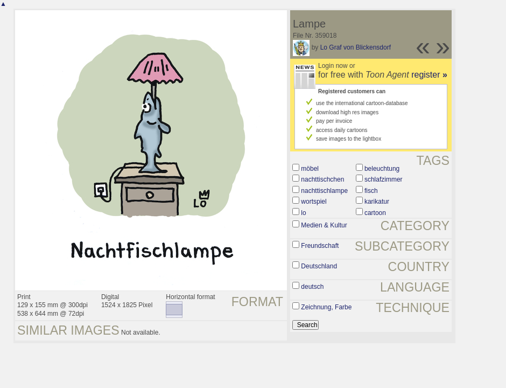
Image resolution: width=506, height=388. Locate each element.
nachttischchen (322, 179)
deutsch (312, 286)
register (429, 74)
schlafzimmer (383, 179)
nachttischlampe (324, 191)
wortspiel (313, 201)
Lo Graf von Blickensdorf (355, 47)
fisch (371, 191)
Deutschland (319, 266)
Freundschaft (320, 246)
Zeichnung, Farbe (326, 307)
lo (303, 213)
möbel (310, 168)
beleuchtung (381, 168)
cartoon (375, 213)
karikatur (376, 201)
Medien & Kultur (324, 225)
